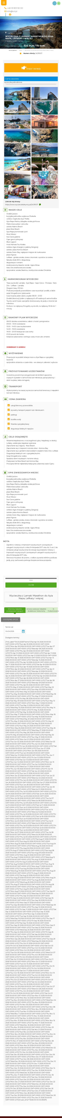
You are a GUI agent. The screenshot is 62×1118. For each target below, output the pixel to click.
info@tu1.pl (12, 11)
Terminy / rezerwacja (31, 67)
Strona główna (13, 50)
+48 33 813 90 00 (15, 8)
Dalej (31, 585)
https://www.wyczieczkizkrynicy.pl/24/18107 (21, 205)
